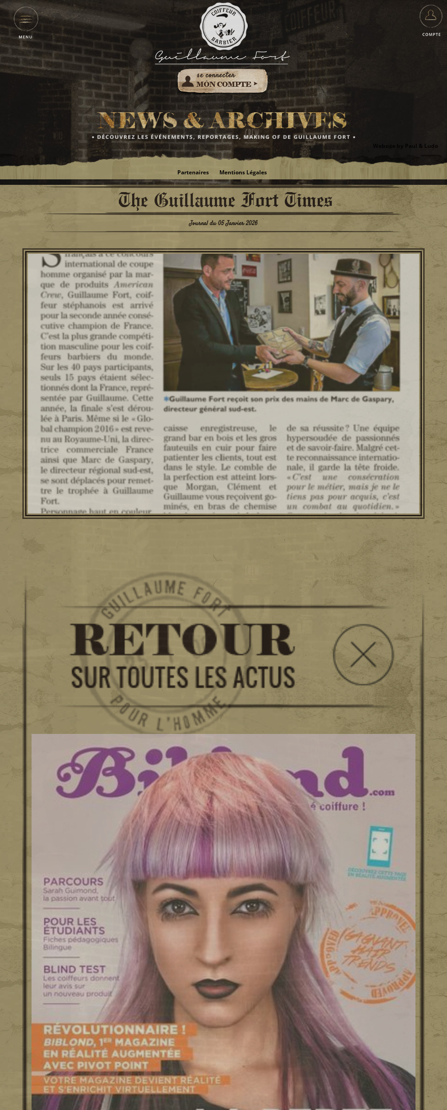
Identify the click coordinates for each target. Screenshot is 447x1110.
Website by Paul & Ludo (405, 146)
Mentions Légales (243, 172)
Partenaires (193, 172)
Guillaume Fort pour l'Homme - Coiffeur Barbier (224, 26)
